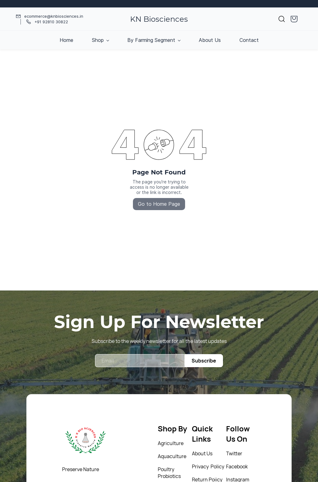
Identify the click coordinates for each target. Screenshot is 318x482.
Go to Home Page (159, 204)
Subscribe (204, 360)
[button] (281, 19)
